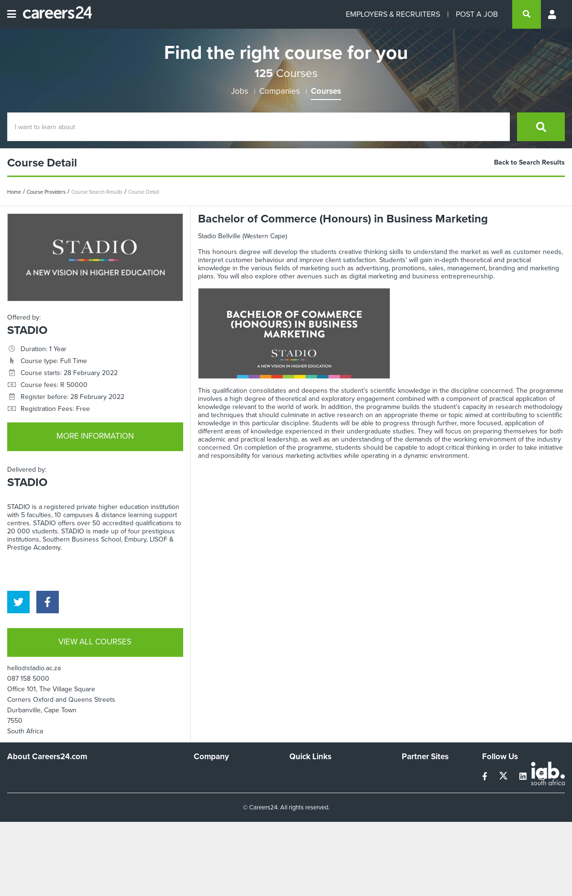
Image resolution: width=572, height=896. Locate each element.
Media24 (414, 814)
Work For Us (212, 775)
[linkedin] (523, 777)
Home (14, 192)
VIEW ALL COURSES (95, 642)
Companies (279, 91)
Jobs (239, 91)
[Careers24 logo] (54, 14)
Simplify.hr (416, 775)
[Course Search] (258, 126)
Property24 (418, 801)
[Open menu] (11, 14)
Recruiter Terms (312, 827)
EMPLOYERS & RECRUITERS (393, 14)
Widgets (301, 814)
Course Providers (46, 192)
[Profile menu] (553, 14)
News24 (414, 788)
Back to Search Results (529, 162)
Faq (294, 840)
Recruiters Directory (319, 775)
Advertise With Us (220, 788)
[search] (526, 14)
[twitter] (18, 602)
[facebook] (47, 602)
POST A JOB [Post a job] (477, 14)
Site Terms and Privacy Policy (332, 801)
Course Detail (143, 192)
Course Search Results (96, 192)
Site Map (302, 788)
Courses (326, 91)
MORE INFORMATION (95, 436)
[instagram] (541, 777)
